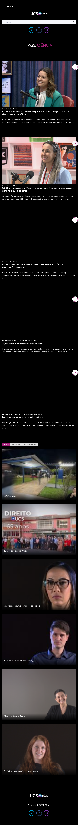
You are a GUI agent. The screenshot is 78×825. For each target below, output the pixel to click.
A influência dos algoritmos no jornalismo (21, 771)
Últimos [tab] (6, 445)
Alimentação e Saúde (11, 414)
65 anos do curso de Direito (15, 551)
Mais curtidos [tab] (16, 445)
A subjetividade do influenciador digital (20, 661)
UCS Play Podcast (9, 109)
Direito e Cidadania (28, 341)
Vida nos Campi (10, 496)
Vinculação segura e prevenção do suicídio (22, 606)
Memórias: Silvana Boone (14, 716)
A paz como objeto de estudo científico (22, 344)
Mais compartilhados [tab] (30, 445)
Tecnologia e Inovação (33, 414)
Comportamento (9, 341)
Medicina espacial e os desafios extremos (23, 417)
